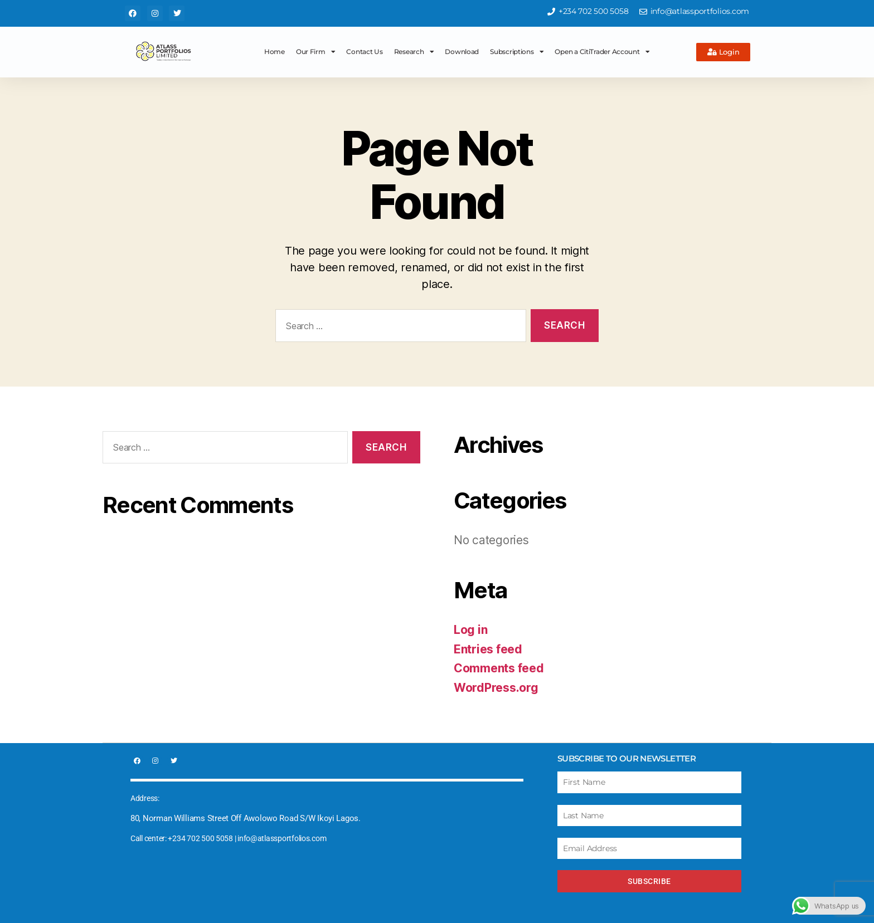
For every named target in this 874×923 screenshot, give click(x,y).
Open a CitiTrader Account (602, 52)
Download (462, 51)
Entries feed (488, 649)
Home (274, 51)
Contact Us (364, 51)
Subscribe (649, 881)
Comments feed (499, 668)
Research (414, 52)
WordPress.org (496, 688)
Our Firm (316, 52)
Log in (470, 630)
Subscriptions (516, 52)
